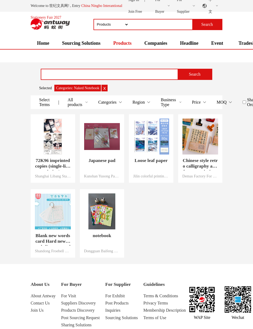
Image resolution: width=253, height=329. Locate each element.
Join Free (135, 12)
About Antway (43, 296)
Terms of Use (154, 317)
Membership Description (164, 310)
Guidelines (154, 284)
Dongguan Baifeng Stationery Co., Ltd (102, 251)
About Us (40, 284)
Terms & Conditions (160, 296)
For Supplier (118, 284)
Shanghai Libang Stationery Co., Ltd (53, 176)
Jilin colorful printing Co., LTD (151, 176)
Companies (155, 43)
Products (122, 43)
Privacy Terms (155, 303)
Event (217, 43)
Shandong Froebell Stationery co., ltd (53, 251)
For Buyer (71, 284)
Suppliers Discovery (78, 303)
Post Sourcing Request (80, 317)
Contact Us (40, 303)
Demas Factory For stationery (200, 176)
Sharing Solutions (76, 325)
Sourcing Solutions (81, 43)
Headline (189, 43)
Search (195, 74)
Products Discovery (78, 310)
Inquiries (112, 310)
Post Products (117, 303)
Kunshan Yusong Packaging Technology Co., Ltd (102, 176)
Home (43, 43)
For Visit (68, 296)
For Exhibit (115, 296)
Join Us (37, 310)
